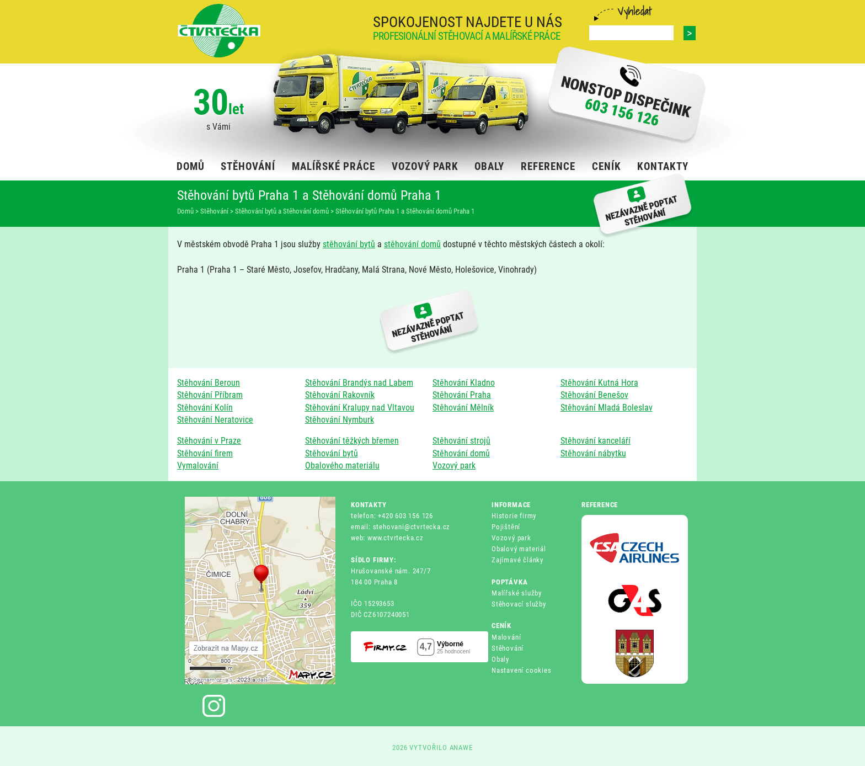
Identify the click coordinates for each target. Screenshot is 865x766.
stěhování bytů (349, 244)
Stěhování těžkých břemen (352, 440)
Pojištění (506, 527)
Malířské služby (517, 593)
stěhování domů (412, 244)
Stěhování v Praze (209, 440)
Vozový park (454, 465)
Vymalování (197, 465)
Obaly (500, 659)
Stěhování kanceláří (595, 440)
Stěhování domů (461, 453)
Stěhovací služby (519, 604)
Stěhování (508, 648)
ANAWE (461, 747)
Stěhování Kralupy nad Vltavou (359, 407)
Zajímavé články (517, 560)
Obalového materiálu (342, 465)
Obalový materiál (519, 549)
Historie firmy (514, 516)
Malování (506, 637)
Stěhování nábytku (593, 453)
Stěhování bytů (331, 453)
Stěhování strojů (461, 440)
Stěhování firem (205, 453)
